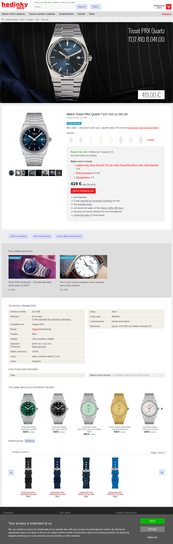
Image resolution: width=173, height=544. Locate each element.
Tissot (22, 19)
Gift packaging (83, 177)
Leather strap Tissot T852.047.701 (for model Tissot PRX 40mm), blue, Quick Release (117, 165)
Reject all (152, 537)
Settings (152, 529)
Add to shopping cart (83, 191)
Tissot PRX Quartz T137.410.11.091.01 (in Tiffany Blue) (89, 429)
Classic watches (11, 19)
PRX (37, 19)
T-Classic (30, 19)
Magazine (166, 14)
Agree (152, 521)
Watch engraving (84, 173)
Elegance (29, 441)
